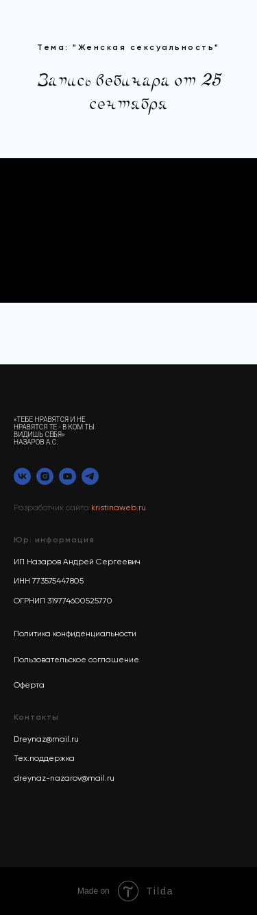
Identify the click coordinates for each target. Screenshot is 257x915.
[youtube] (67, 476)
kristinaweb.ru (118, 508)
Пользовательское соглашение (76, 660)
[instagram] (44, 476)
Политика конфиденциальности (75, 634)
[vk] (22, 476)
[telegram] (90, 476)
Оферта (29, 685)
